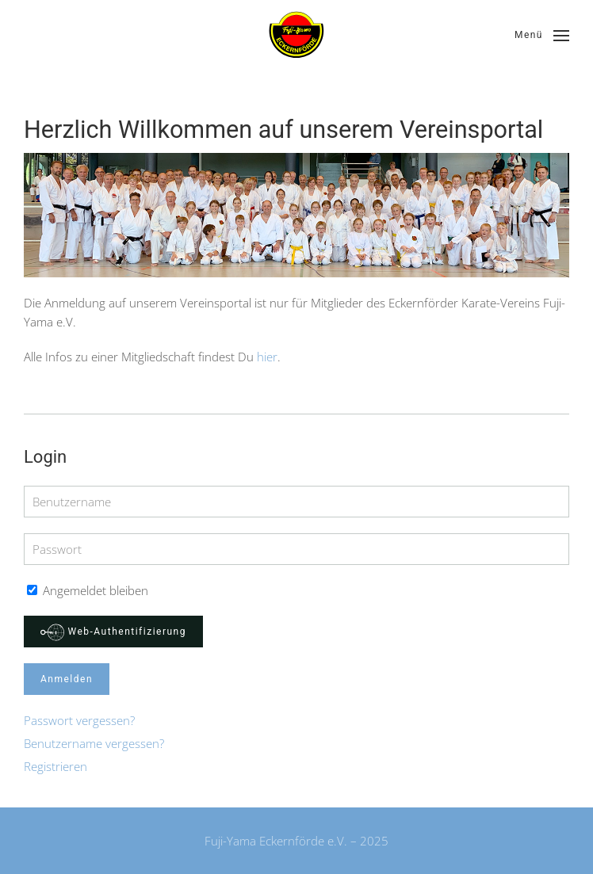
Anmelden (66, 679)
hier (267, 356)
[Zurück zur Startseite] (296, 36)
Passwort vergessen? (79, 720)
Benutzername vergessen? (94, 743)
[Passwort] (296, 549)
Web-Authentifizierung (113, 632)
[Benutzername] (296, 501)
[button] (542, 35)
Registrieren (55, 766)
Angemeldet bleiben (87, 590)
